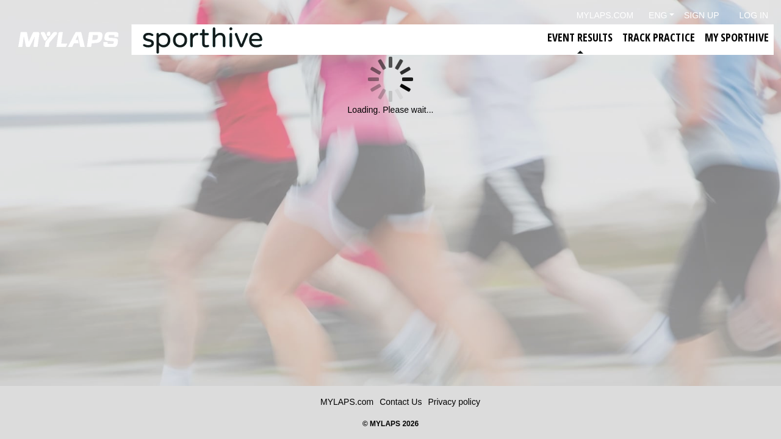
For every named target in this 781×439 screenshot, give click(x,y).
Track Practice (658, 37)
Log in (754, 15)
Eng (658, 15)
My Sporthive (737, 37)
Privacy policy (454, 402)
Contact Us (401, 402)
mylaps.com (605, 15)
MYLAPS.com (346, 402)
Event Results (580, 37)
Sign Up (701, 15)
